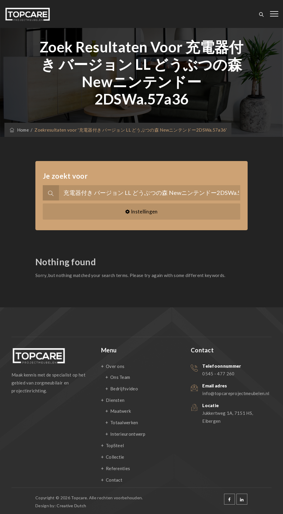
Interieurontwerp (128, 434)
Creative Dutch (71, 505)
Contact (114, 480)
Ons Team (120, 377)
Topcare (79, 497)
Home (19, 129)
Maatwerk (120, 411)
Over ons (115, 366)
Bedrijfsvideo (124, 388)
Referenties (118, 468)
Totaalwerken (124, 422)
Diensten (115, 400)
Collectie (115, 457)
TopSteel (115, 445)
